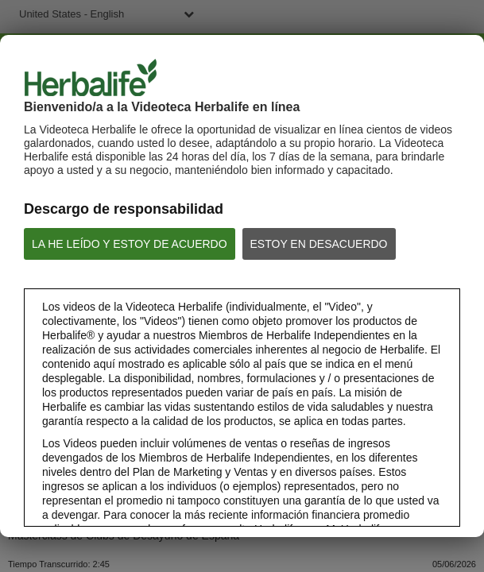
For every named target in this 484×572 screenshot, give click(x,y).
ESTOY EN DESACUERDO (319, 244)
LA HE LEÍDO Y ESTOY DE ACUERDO (129, 244)
